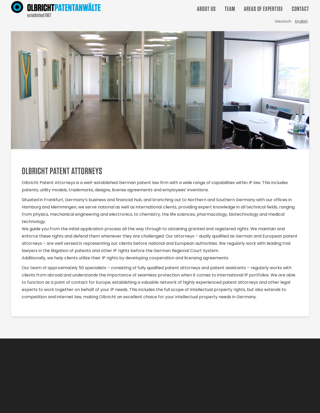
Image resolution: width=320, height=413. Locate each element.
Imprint (247, 358)
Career (170, 349)
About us (206, 8)
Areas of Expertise (263, 8)
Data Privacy (252, 348)
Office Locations (256, 339)
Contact (300, 8)
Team (230, 8)
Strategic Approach (183, 339)
